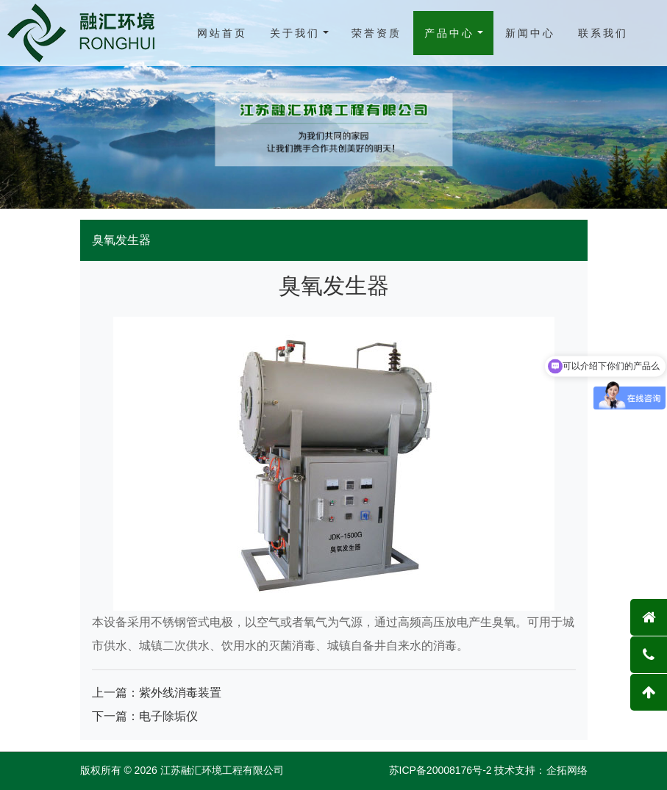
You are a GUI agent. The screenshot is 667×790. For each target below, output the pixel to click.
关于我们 (295, 33)
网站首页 (222, 33)
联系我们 (603, 33)
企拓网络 (567, 770)
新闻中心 (530, 33)
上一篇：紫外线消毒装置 (156, 692)
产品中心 (449, 33)
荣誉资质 (377, 33)
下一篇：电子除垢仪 (145, 716)
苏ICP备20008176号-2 (440, 770)
